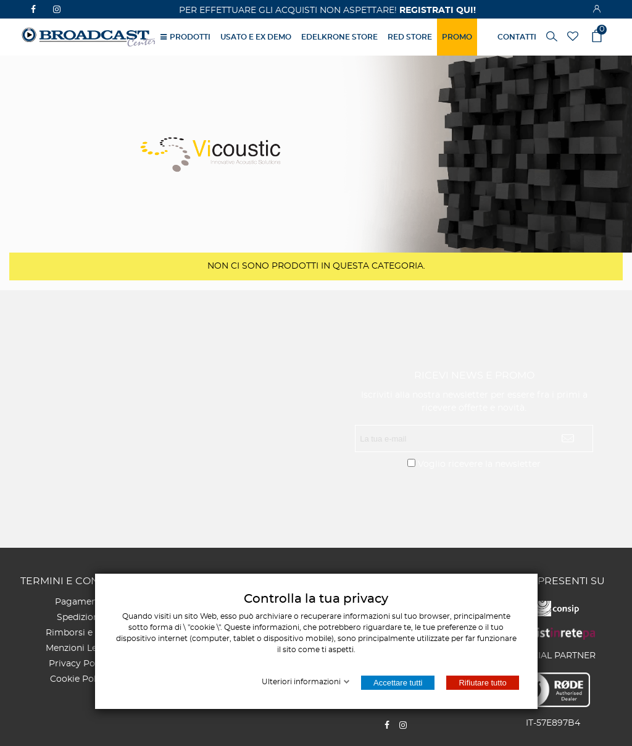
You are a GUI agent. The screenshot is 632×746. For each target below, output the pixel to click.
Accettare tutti (397, 682)
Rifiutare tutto (482, 682)
